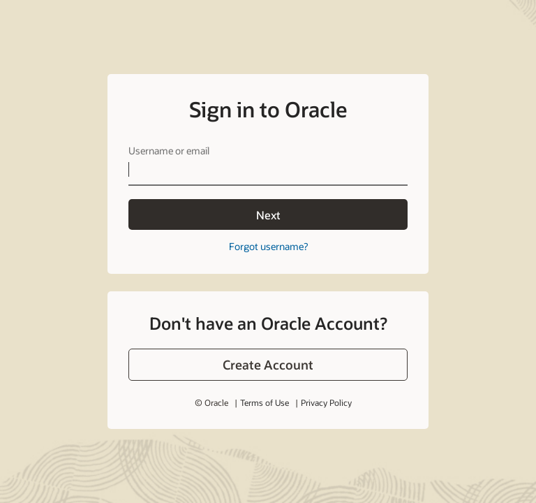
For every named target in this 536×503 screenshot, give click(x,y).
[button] (268, 365)
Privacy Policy (326, 402)
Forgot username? (268, 246)
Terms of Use (264, 402)
